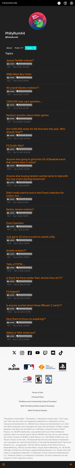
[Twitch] (45, 353)
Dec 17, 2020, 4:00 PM (22, 138)
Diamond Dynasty (24, 64)
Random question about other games (27, 115)
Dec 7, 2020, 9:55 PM (21, 186)
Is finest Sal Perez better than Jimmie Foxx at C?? (34, 277)
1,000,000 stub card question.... (24, 101)
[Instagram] (22, 353)
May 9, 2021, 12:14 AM (21, 67)
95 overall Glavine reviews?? (22, 87)
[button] (3, 464)
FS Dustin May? (15, 145)
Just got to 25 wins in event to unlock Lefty (30, 236)
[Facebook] (30, 353)
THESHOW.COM (9, 3)
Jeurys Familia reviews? (20, 60)
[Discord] (53, 353)
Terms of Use (37, 392)
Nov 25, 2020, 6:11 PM (22, 284)
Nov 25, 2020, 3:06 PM (22, 298)
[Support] (65, 3)
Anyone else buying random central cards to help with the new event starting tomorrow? (37, 178)
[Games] (59, 3)
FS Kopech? (13, 291)
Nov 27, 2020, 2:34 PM (22, 271)
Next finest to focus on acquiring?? (26, 318)
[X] (14, 353)
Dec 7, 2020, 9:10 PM (21, 230)
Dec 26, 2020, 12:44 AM (21, 122)
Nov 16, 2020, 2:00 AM (21, 326)
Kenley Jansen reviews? (20, 209)
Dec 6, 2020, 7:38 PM (21, 243)
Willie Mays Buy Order (19, 74)
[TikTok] (61, 353)
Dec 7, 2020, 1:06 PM (20, 216)
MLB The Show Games (37, 410)
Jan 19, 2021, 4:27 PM (21, 108)
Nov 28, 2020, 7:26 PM (21, 257)
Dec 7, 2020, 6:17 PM (20, 202)
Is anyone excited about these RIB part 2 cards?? (34, 305)
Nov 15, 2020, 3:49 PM (21, 339)
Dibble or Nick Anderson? (21, 332)
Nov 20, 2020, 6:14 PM (22, 312)
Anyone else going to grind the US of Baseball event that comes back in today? (35, 161)
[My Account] (71, 3)
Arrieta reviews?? (16, 250)
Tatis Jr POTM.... (15, 264)
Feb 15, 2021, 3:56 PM (21, 81)
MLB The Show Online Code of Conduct (37, 406)
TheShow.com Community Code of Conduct (37, 401)
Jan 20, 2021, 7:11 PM (20, 94)
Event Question (15, 223)
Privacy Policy (38, 397)
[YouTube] (38, 353)
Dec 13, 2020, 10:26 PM (21, 152)
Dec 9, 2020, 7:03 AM (21, 169)
